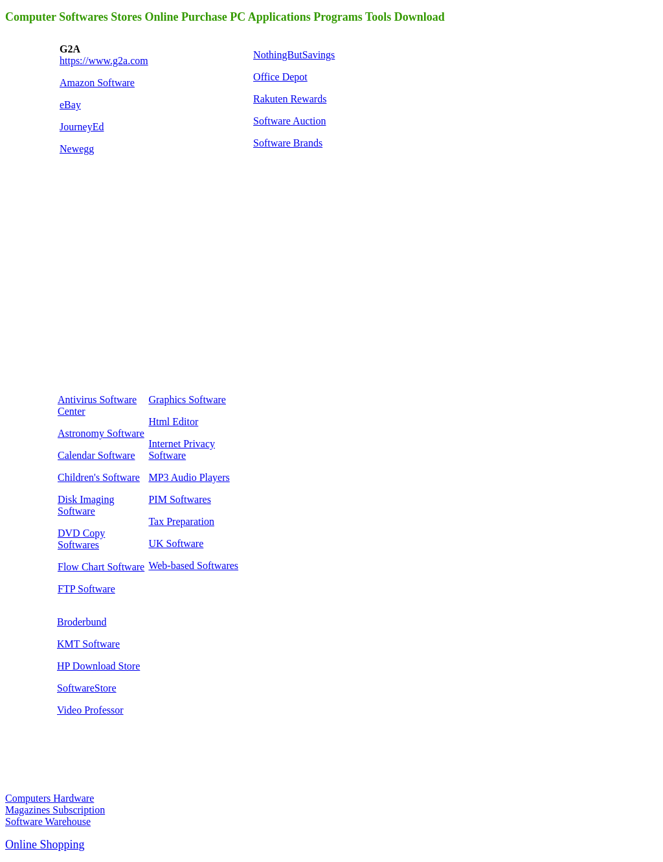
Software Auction (289, 120)
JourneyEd (82, 126)
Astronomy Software (101, 433)
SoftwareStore (87, 687)
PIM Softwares (179, 499)
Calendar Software (96, 455)
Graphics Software (187, 399)
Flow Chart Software (101, 566)
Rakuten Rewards (289, 98)
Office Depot (280, 76)
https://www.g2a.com (104, 60)
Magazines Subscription (55, 809)
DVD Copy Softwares (81, 539)
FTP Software (86, 588)
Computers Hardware (49, 798)
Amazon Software (97, 82)
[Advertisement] (154, 289)
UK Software (175, 543)
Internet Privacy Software (181, 449)
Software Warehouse (48, 821)
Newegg (77, 148)
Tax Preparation (181, 521)
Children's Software (99, 477)
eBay (70, 104)
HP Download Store (98, 665)
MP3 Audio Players (188, 477)
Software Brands (287, 142)
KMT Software (88, 643)
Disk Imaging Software (86, 505)
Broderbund (81, 621)
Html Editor (173, 421)
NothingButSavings (294, 54)
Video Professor (90, 710)
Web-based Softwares (193, 565)
